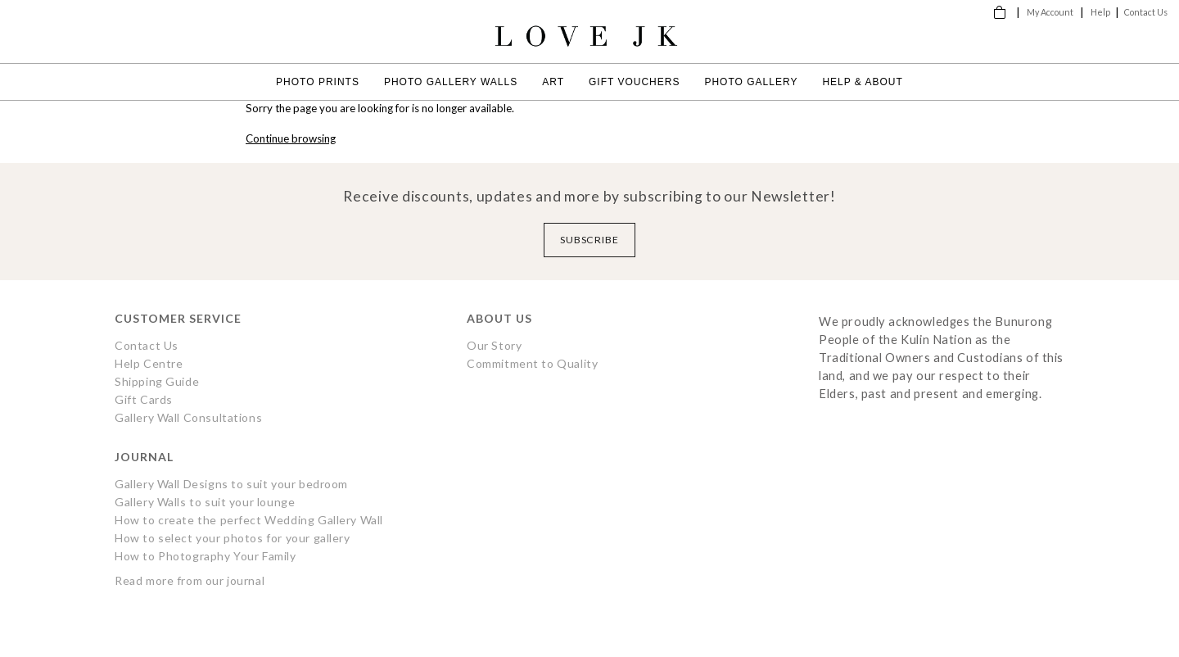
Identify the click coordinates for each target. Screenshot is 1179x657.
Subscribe (590, 239)
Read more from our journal (189, 580)
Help (1100, 12)
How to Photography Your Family (205, 556)
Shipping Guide (157, 381)
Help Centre (149, 363)
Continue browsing (291, 138)
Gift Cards (144, 399)
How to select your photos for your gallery (232, 538)
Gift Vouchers (634, 82)
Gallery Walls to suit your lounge (205, 502)
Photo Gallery (750, 82)
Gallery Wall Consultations (188, 417)
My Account (1050, 12)
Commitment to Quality (532, 363)
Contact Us (1146, 12)
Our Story (494, 345)
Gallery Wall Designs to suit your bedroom (231, 484)
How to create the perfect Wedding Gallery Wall (249, 520)
